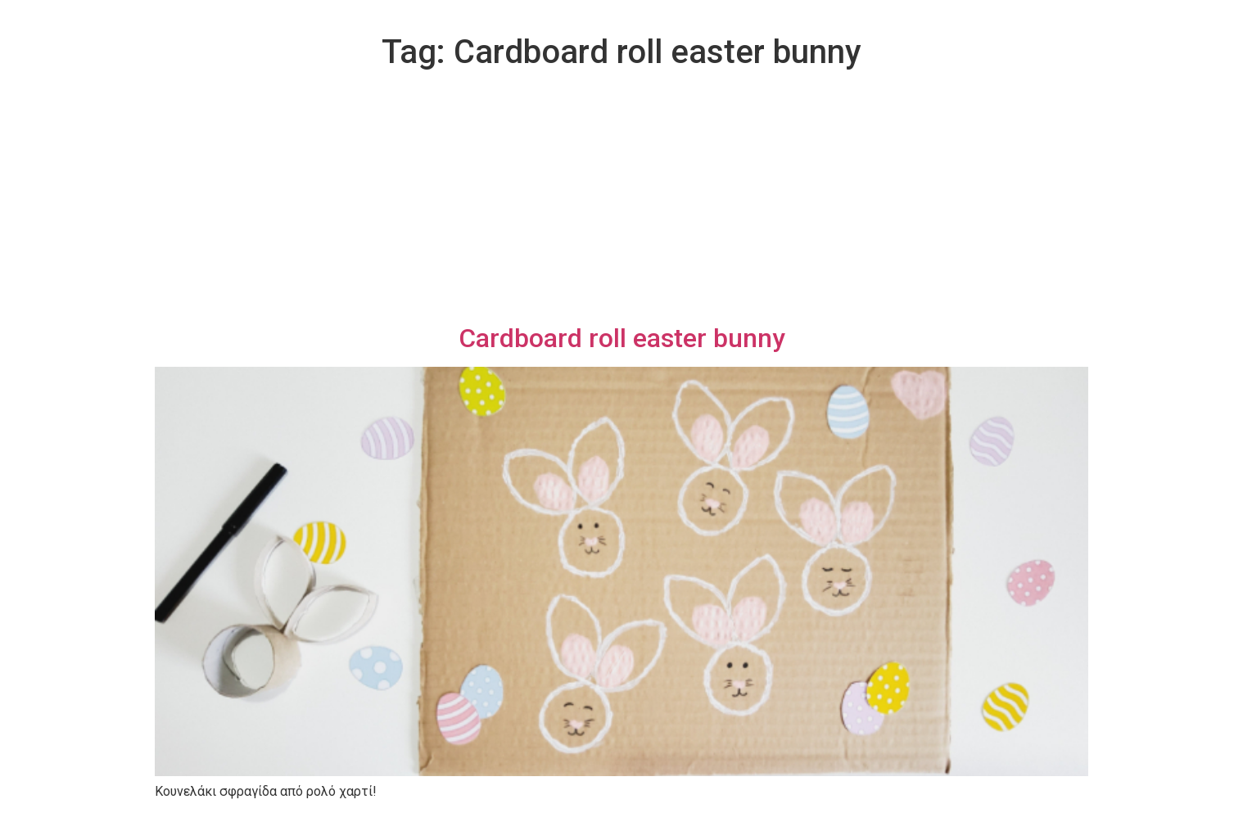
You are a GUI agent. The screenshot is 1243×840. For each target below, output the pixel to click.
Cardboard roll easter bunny (622, 338)
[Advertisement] (621, 199)
